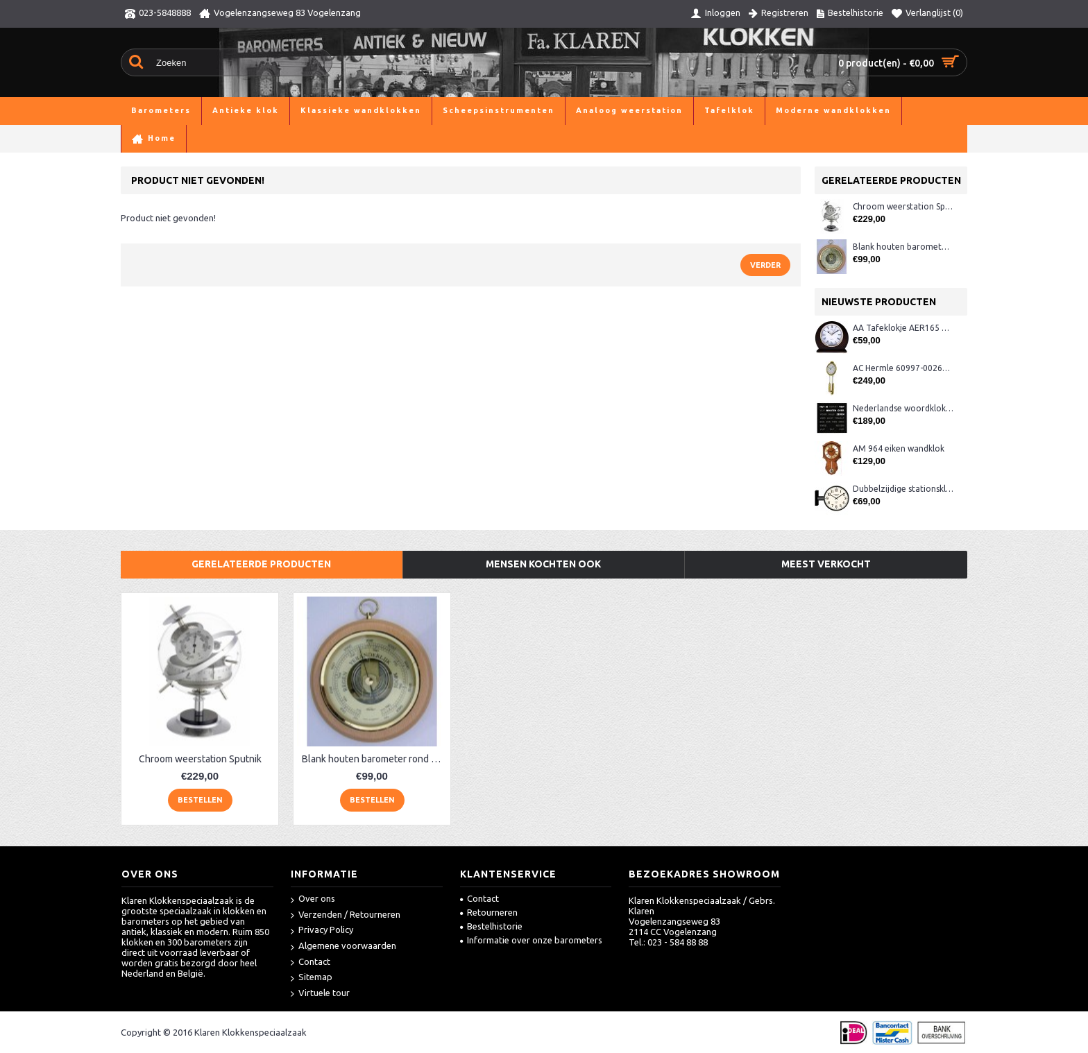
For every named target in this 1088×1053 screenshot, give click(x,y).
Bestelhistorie (491, 926)
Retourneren (489, 912)
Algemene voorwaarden (343, 946)
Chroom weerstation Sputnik (903, 206)
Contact (310, 962)
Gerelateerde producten (261, 564)
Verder (765, 265)
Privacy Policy (322, 930)
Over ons (313, 899)
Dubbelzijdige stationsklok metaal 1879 (903, 488)
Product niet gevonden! (305, 138)
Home (133, 138)
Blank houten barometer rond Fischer (903, 246)
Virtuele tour (320, 994)
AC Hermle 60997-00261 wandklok (903, 368)
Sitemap (311, 978)
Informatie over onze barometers (531, 940)
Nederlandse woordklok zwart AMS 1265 (903, 408)
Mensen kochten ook (543, 564)
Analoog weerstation (200, 138)
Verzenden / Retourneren (345, 915)
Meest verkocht (826, 564)
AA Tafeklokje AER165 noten (903, 327)
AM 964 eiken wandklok (898, 448)
